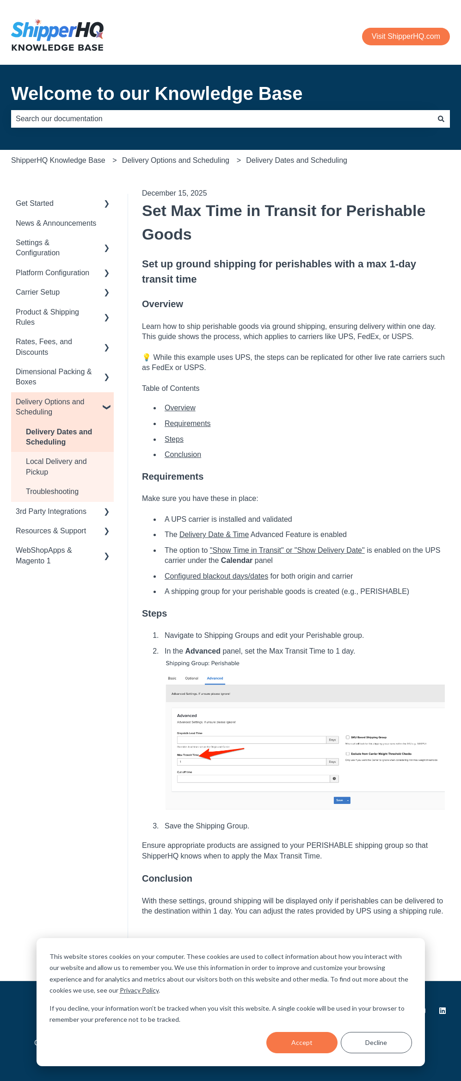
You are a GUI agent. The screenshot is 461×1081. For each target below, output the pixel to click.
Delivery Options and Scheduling (175, 160)
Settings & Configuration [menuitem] (38, 248)
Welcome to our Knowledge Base (157, 93)
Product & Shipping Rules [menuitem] (47, 317)
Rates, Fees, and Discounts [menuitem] (44, 347)
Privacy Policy (139, 990)
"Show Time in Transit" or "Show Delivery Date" (287, 550)
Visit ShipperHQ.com (406, 36)
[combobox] (221, 119)
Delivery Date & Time (214, 534)
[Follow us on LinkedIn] (442, 1010)
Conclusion (183, 454)
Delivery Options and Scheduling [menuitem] (50, 407)
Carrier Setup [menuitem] (38, 292)
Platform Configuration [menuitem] (52, 273)
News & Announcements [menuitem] (56, 223)
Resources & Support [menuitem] (51, 531)
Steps (174, 439)
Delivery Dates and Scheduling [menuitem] (59, 437)
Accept (302, 1042)
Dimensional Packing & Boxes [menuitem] (54, 377)
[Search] (441, 119)
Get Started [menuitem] (35, 203)
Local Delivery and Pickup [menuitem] (56, 466)
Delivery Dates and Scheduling (296, 160)
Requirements (188, 423)
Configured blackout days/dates (216, 576)
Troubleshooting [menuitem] (52, 491)
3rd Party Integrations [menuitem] (51, 511)
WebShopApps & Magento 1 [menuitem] (44, 555)
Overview (180, 408)
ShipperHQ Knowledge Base (58, 160)
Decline (376, 1042)
